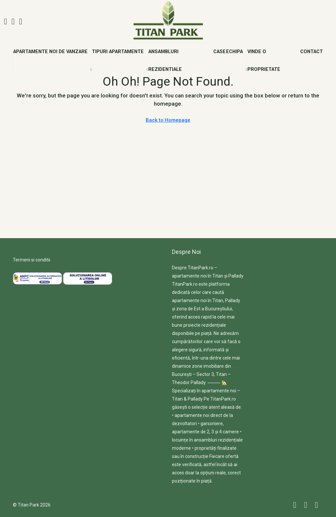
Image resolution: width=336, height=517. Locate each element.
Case (219, 51)
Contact (311, 51)
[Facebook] (296, 505)
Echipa (234, 51)
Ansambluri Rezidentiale (165, 60)
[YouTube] (318, 505)
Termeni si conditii (31, 259)
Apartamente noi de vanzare (50, 51)
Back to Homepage (168, 120)
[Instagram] (307, 505)
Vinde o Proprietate (263, 60)
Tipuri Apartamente (118, 51)
